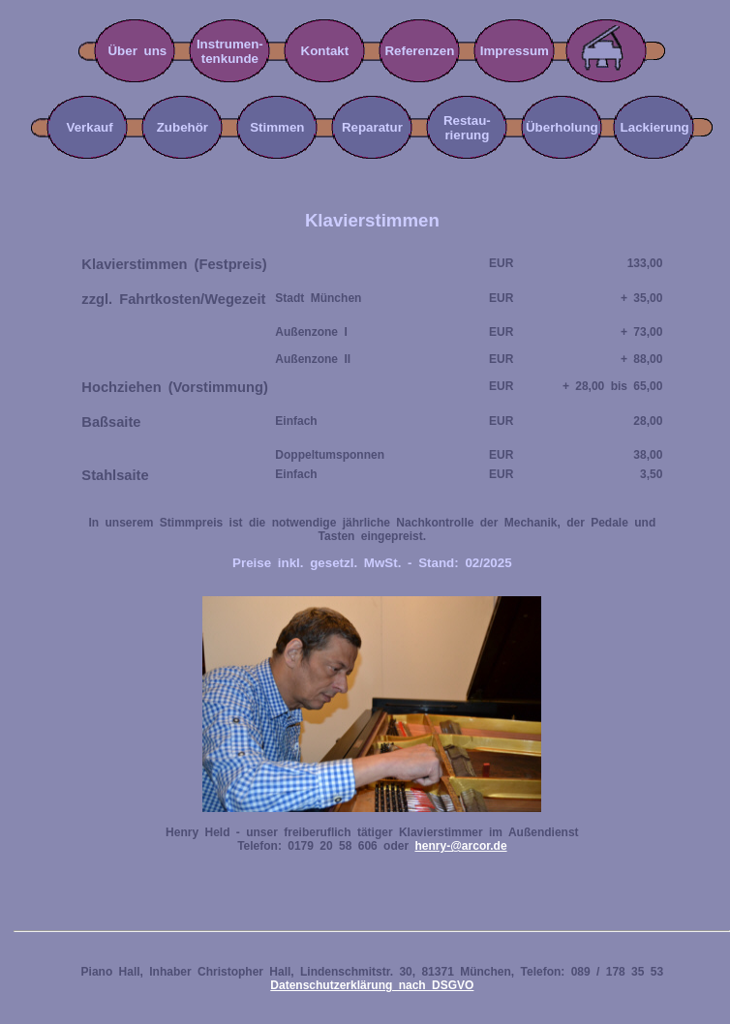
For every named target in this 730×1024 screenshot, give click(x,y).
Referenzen (419, 51)
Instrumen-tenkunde (230, 51)
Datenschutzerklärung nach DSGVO (371, 985)
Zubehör (182, 127)
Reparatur (372, 127)
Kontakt (325, 51)
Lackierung (662, 127)
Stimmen (277, 127)
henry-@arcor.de (460, 846)
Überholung (562, 127)
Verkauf (83, 127)
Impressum (514, 51)
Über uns (137, 51)
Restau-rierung (467, 127)
